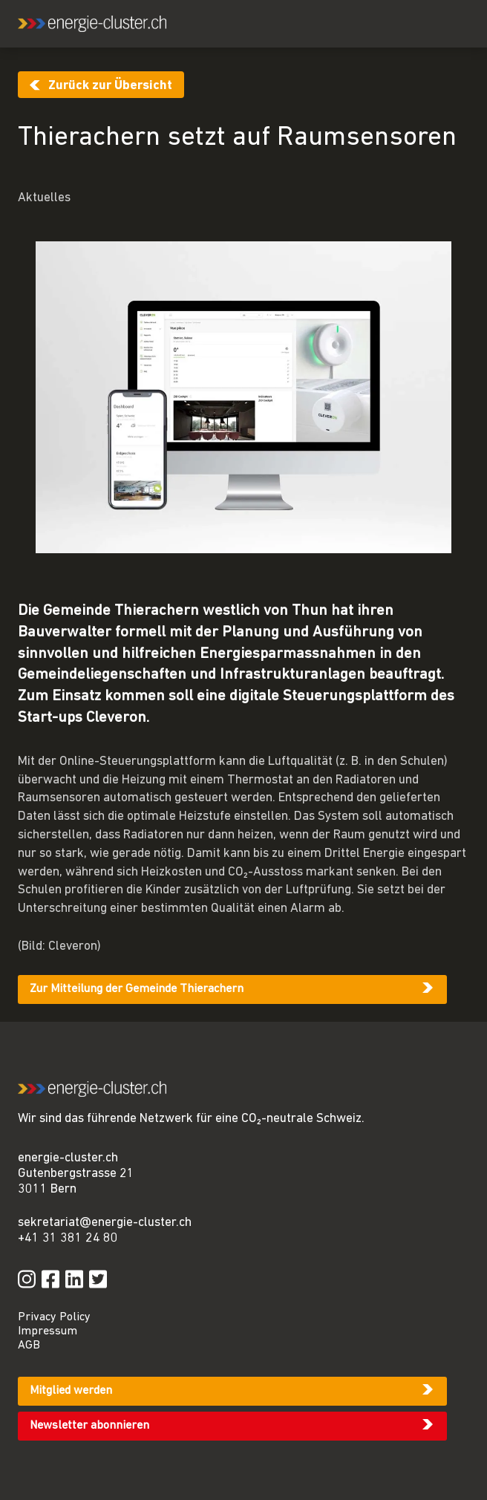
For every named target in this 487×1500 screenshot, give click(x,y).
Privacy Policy (54, 1317)
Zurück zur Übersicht (110, 85)
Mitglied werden (71, 1391)
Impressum (47, 1331)
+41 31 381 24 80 (68, 1238)
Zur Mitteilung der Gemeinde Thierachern (137, 989)
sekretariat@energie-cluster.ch (105, 1222)
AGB (29, 1345)
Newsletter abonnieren (89, 1426)
